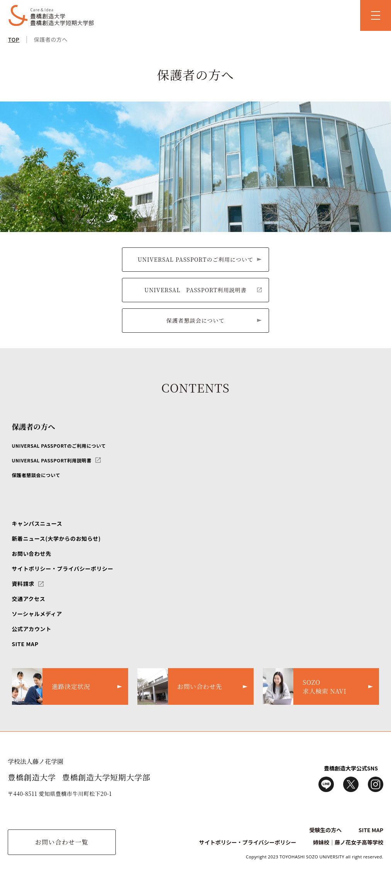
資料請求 (23, 583)
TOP (13, 39)
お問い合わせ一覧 (61, 842)
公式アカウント (31, 629)
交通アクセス (28, 599)
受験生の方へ (325, 830)
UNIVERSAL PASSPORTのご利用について (196, 259)
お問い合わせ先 (31, 553)
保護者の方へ (51, 39)
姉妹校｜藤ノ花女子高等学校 (348, 842)
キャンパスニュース (37, 523)
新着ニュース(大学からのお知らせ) (56, 538)
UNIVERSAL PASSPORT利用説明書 (195, 290)
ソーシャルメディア (37, 614)
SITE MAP (25, 644)
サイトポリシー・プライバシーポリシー (62, 568)
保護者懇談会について (195, 320)
